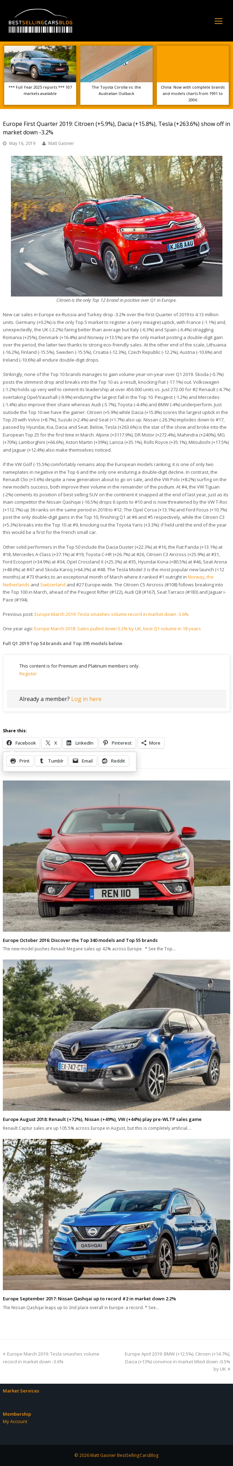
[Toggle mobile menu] (218, 20)
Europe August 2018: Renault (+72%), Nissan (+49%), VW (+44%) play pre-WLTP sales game (102, 1119)
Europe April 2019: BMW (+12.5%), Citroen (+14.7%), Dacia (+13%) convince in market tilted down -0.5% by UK (177, 1361)
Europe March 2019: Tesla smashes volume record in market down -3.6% (112, 614)
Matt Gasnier (61, 143)
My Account (15, 1421)
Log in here (86, 699)
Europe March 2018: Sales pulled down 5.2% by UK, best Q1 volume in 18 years (117, 628)
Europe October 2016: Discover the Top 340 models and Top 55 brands (80, 940)
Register (28, 673)
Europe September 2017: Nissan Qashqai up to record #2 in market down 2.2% (89, 1298)
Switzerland (53, 584)
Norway (196, 577)
